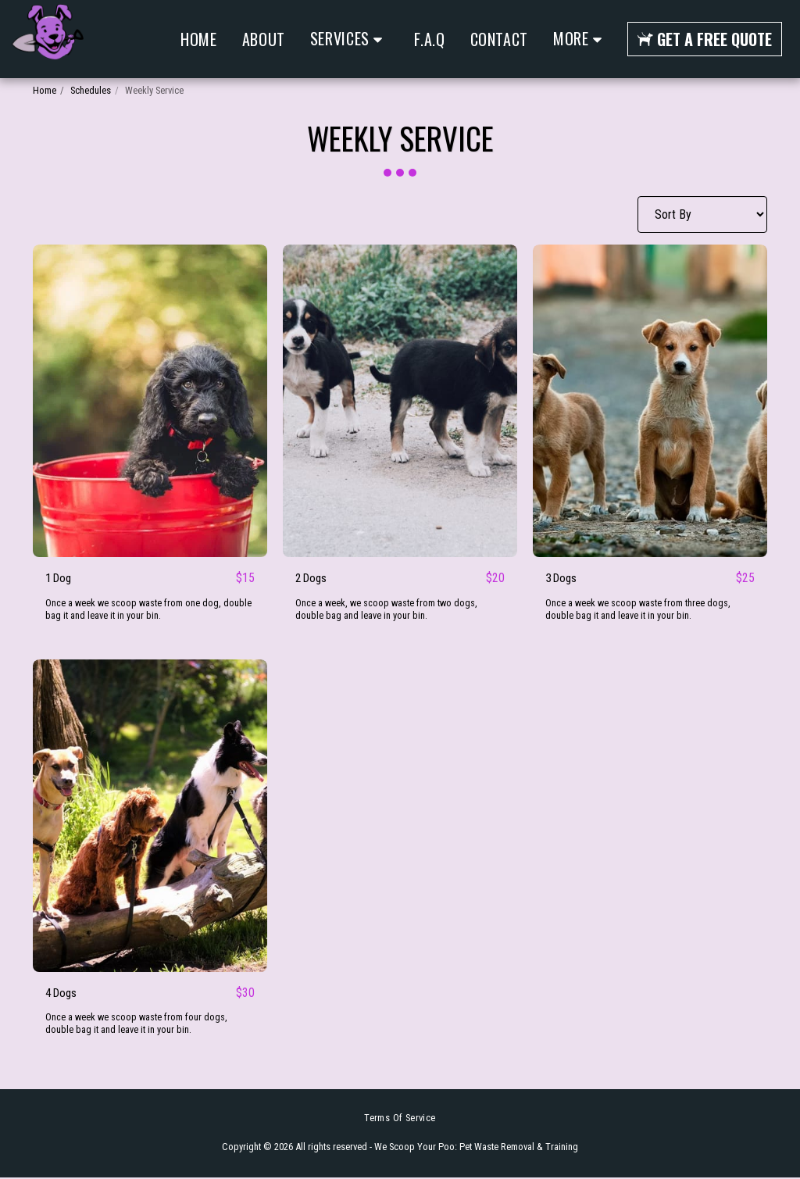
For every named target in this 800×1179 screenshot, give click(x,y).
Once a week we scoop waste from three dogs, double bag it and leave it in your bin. (639, 610)
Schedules (90, 90)
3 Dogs (562, 578)
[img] (150, 401)
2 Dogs (312, 578)
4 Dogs (62, 994)
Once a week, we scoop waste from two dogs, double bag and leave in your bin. (387, 610)
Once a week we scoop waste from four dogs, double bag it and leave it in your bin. (137, 1025)
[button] (350, 39)
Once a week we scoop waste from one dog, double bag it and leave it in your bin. (149, 610)
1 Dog (60, 578)
